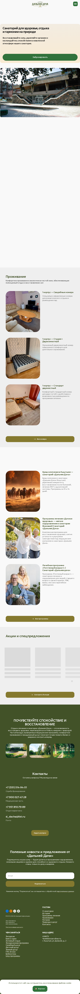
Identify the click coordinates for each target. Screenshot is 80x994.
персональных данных (65, 891)
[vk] (7, 911)
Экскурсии (10, 936)
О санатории (48, 911)
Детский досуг (12, 947)
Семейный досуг (13, 945)
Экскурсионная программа (17, 943)
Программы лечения (51, 915)
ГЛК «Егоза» (11, 952)
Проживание (47, 917)
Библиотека (11, 954)
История (46, 913)
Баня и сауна (11, 938)
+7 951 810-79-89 (15, 806)
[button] (40, 833)
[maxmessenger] (18, 911)
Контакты (46, 924)
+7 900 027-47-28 (16, 797)
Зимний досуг (12, 949)
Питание (46, 920)
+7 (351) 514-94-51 (16, 787)
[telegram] (14, 911)
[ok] (10, 911)
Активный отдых (13, 941)
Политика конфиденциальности (14, 927)
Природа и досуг (49, 922)
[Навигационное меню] (75, 4)
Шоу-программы (13, 956)
